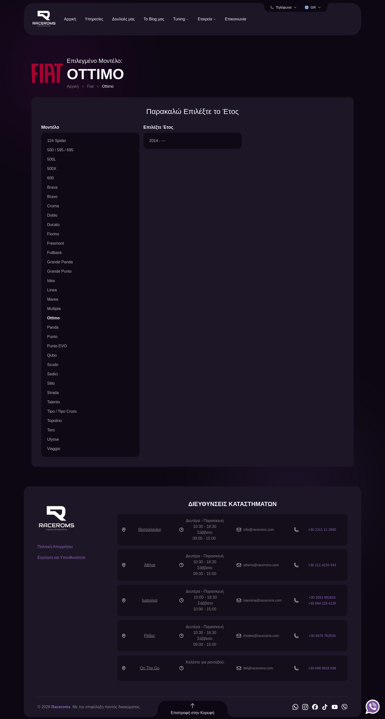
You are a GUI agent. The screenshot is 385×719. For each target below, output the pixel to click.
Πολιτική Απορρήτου (55, 547)
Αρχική (70, 19)
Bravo (52, 197)
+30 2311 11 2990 (322, 530)
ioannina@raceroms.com (262, 600)
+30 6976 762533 (322, 636)
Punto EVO (57, 346)
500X (51, 169)
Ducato (53, 225)
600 (50, 178)
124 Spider (56, 141)
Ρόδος (149, 636)
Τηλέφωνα (283, 7)
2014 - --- (157, 141)
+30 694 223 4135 (322, 603)
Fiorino (53, 234)
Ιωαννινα (149, 600)
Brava (52, 187)
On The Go (149, 668)
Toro (51, 430)
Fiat (90, 86)
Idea (51, 281)
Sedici (52, 374)
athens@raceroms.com (261, 565)
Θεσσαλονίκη (149, 529)
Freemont (55, 243)
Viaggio (53, 449)
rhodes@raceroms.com (261, 636)
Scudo (52, 365)
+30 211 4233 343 (322, 565)
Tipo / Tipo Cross (62, 411)
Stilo (51, 383)
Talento (53, 402)
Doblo (52, 215)
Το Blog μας (154, 19)
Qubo (52, 355)
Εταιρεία (207, 19)
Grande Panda (60, 262)
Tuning (181, 19)
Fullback (54, 253)
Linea (52, 290)
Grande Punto (59, 271)
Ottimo (53, 318)
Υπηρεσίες (94, 19)
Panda (52, 327)
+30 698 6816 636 (322, 668)
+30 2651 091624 (322, 597)
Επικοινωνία (235, 19)
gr (313, 7)
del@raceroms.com (258, 668)
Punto (52, 337)
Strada (53, 393)
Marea (52, 299)
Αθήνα (149, 565)
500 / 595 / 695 (60, 150)
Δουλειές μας (123, 19)
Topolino (54, 421)
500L (51, 159)
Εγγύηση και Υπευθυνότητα (61, 557)
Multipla (54, 309)
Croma (53, 206)
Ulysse (53, 439)
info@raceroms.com (258, 530)
